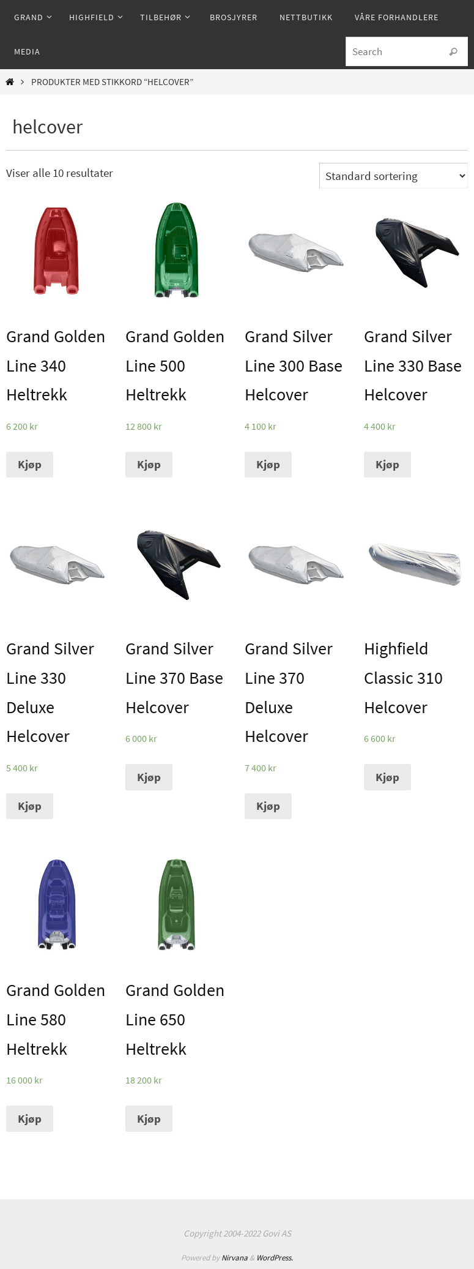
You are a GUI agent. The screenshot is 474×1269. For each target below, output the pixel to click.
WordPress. (274, 1257)
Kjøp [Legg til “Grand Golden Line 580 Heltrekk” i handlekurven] (30, 1118)
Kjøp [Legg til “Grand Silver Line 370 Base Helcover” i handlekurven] (149, 776)
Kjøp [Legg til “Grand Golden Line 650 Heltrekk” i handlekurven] (149, 1118)
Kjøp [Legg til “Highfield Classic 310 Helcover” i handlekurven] (387, 776)
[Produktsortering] (393, 176)
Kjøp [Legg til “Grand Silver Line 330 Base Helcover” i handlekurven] (387, 464)
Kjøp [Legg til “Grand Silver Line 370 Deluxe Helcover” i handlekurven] (268, 805)
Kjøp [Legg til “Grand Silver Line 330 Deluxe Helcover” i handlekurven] (30, 805)
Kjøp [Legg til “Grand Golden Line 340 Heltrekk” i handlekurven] (30, 464)
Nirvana (234, 1257)
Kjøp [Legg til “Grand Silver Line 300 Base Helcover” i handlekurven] (268, 464)
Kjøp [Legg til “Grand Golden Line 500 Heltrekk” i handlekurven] (149, 464)
